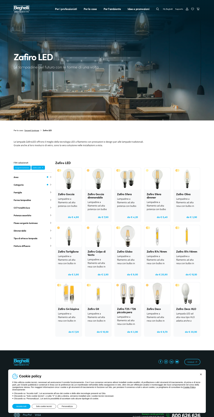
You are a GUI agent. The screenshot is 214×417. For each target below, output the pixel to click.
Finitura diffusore (33, 245)
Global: (192, 361)
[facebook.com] (160, 362)
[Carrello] (198, 8)
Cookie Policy (189, 387)
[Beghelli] (21, 8)
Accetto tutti (21, 406)
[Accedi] (187, 8)
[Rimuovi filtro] (42, 167)
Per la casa (90, 9)
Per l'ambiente (112, 9)
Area (33, 177)
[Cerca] (157, 8)
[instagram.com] (166, 362)
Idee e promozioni (138, 9)
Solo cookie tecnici (44, 406)
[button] (192, 8)
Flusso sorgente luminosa (33, 222)
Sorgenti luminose (31, 130)
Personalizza (67, 406)
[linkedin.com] (171, 362)
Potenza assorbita (33, 215)
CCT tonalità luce (33, 207)
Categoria (33, 184)
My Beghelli (168, 9)
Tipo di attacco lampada (33, 238)
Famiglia (33, 192)
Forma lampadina (33, 199)
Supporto (179, 9)
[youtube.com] (177, 362)
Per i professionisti (66, 9)
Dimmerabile (33, 230)
